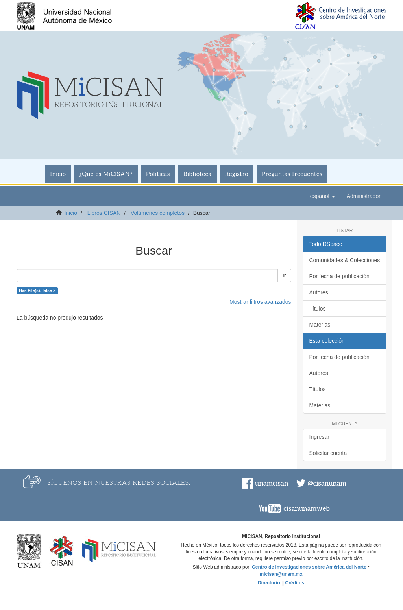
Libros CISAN (104, 213)
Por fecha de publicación (339, 276)
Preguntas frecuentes (292, 173)
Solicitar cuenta (328, 453)
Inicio (58, 173)
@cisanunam (327, 484)
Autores (318, 292)
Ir (284, 275)
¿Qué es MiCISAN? (106, 173)
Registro (237, 173)
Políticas (158, 173)
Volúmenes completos (158, 213)
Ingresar (319, 437)
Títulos (317, 308)
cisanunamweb (306, 509)
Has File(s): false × (37, 290)
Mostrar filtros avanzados (260, 302)
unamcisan (271, 484)
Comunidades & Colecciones (344, 260)
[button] (322, 196)
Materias (320, 325)
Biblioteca (197, 173)
